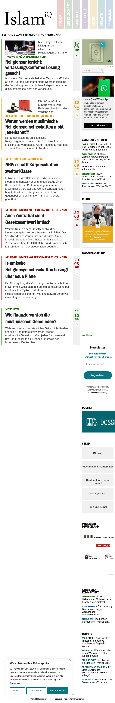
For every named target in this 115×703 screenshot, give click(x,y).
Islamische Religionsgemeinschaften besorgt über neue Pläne (36, 269)
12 (76, 115)
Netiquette (58, 699)
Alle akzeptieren (57, 690)
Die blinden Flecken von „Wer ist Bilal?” (96, 661)
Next (107, 554)
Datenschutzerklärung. (98, 393)
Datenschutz (79, 699)
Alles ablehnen (36, 690)
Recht (93, 14)
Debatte (101, 14)
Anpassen (17, 690)
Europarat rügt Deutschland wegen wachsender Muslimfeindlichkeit (97, 610)
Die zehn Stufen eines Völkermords (97, 681)
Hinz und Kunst (97, 507)
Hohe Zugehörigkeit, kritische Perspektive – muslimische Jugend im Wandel (96, 642)
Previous (86, 554)
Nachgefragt (97, 493)
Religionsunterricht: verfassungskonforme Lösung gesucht (32, 67)
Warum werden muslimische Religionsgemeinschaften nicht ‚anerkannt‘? (34, 126)
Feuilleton (85, 14)
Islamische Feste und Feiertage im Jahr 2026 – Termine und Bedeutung (97, 147)
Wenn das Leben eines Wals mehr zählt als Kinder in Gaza (97, 653)
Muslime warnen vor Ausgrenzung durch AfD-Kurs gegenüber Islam (96, 158)
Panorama (109, 14)
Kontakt (34, 699)
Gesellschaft (68, 14)
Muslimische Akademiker (98, 466)
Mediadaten (68, 699)
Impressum (42, 699)
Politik (60, 14)
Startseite (76, 14)
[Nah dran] (70, 660)
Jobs (50, 699)
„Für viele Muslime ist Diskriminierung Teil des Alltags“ (97, 671)
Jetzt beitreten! (97, 125)
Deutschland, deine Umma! (97, 482)
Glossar (97, 453)
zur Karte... (88, 335)
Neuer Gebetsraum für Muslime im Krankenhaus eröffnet (97, 176)
